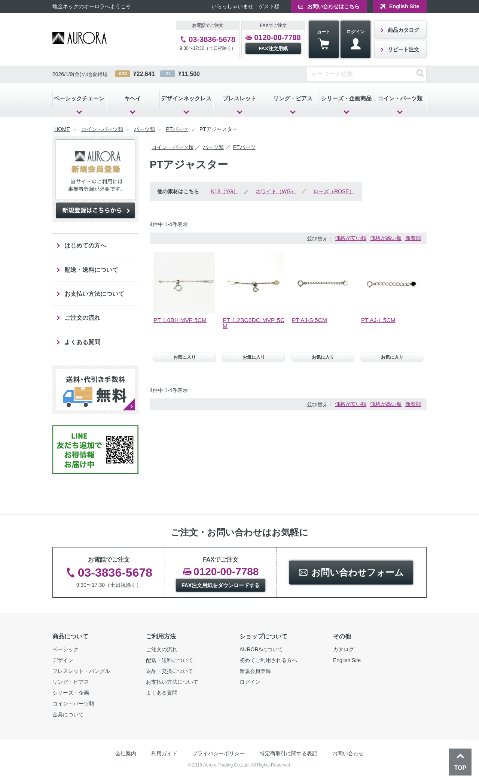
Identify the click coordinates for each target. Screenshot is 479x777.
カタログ (343, 650)
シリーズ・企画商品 (346, 98)
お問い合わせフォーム (357, 573)
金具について (68, 716)
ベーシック (65, 650)
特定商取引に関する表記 (288, 755)
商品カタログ (403, 30)
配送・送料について (91, 270)
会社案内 (125, 755)
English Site (404, 6)
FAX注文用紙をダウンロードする (220, 586)
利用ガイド (164, 755)
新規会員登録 (255, 672)
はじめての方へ (85, 245)
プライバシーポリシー (218, 755)
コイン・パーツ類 (400, 98)
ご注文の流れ (82, 318)
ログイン (355, 39)
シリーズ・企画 (70, 694)
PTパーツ (177, 129)
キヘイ (132, 98)
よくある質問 (82, 343)
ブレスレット (239, 98)
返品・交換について (169, 672)
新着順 (413, 238)
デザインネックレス (186, 98)
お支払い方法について (94, 294)
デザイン (62, 661)
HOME (62, 129)
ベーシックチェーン (79, 98)
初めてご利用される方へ (268, 661)
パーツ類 (144, 129)
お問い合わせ (348, 755)
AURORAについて (261, 650)
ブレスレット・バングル (81, 672)
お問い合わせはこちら (333, 6)
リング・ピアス (292, 98)
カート (324, 39)
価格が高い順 (386, 238)
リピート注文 (403, 49)
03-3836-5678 (212, 39)
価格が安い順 (350, 238)
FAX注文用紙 (273, 48)
